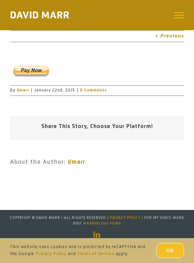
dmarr (23, 91)
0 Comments (93, 91)
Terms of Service (95, 254)
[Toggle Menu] (179, 15)
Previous (172, 35)
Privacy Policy (125, 218)
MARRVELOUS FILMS (102, 223)
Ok (170, 250)
